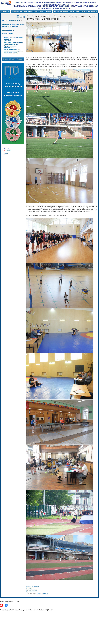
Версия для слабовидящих (12, 20)
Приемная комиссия (31, 592)
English (7, 148)
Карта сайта (7, 40)
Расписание (39, 11)
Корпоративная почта (10, 46)
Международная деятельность (86, 11)
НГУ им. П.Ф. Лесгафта (32, 586)
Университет (5, 11)
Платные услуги (7, 33)
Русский (7, 150)
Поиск (6, 153)
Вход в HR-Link (9, 47)
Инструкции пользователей (12, 49)
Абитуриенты (29, 588)
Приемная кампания (31, 590)
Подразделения (17, 11)
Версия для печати (43, 593)
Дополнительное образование (64, 11)
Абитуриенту (28, 11)
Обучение (48, 11)
